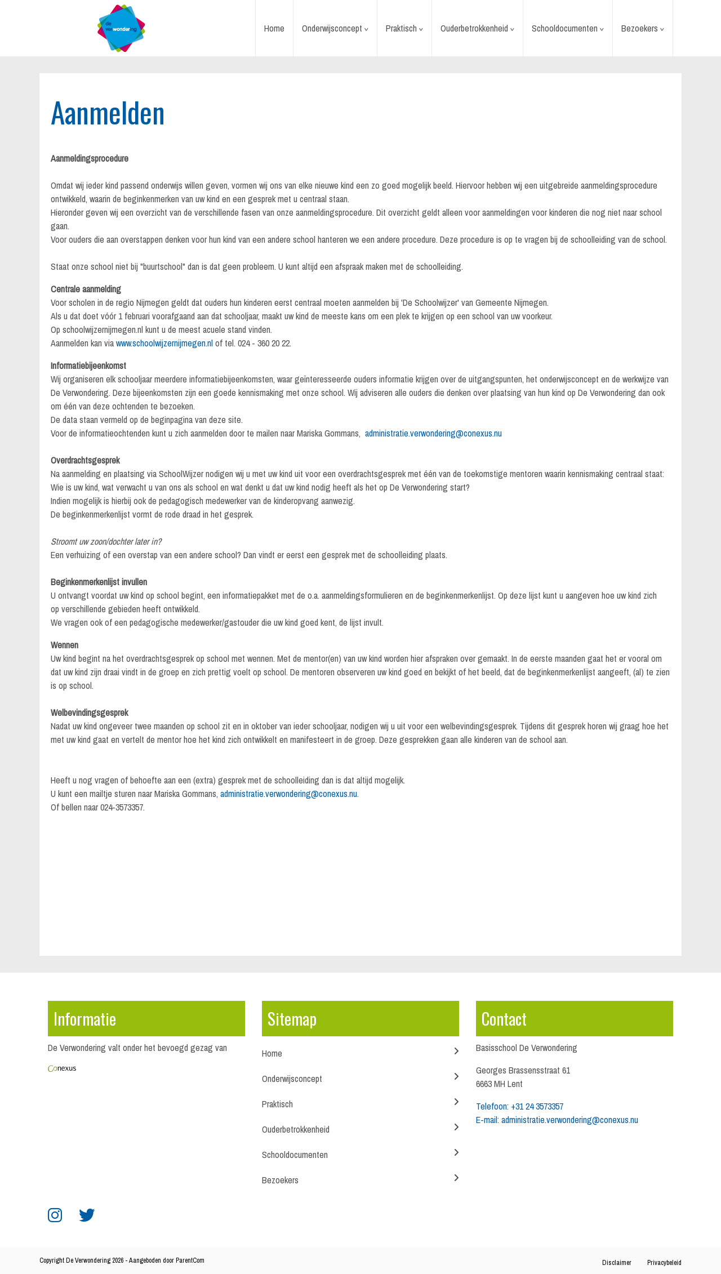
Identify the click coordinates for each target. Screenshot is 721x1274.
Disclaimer (616, 1262)
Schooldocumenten (565, 28)
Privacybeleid (664, 1262)
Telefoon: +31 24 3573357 (519, 1106)
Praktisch (401, 28)
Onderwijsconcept (332, 28)
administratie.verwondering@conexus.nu (433, 433)
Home (274, 28)
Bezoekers (639, 28)
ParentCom (190, 1260)
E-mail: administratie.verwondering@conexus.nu (557, 1119)
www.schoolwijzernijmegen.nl (164, 343)
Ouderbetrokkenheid (474, 28)
